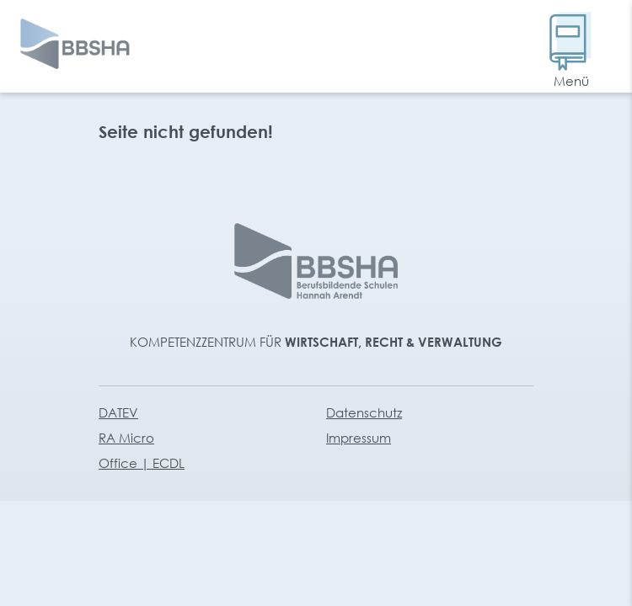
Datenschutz (364, 412)
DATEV (118, 412)
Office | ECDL (142, 462)
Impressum (358, 437)
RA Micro (126, 437)
